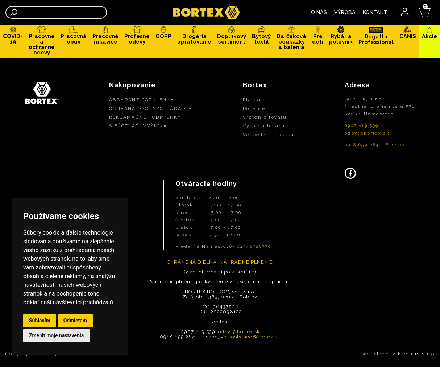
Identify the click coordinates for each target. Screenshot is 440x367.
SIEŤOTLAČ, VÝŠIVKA (138, 125)
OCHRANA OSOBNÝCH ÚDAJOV (150, 108)
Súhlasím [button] (39, 320)
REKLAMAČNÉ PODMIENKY (145, 117)
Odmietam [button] (75, 320)
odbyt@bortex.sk (367, 133)
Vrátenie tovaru (265, 117)
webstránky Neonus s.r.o (398, 353)
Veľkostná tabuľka (268, 134)
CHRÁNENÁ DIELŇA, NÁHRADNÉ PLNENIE (220, 262)
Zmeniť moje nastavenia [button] (56, 335)
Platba (252, 99)
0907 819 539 (362, 125)
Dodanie (254, 108)
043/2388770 (254, 246)
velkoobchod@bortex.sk (250, 337)
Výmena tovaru (264, 125)
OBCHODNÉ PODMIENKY (141, 99)
